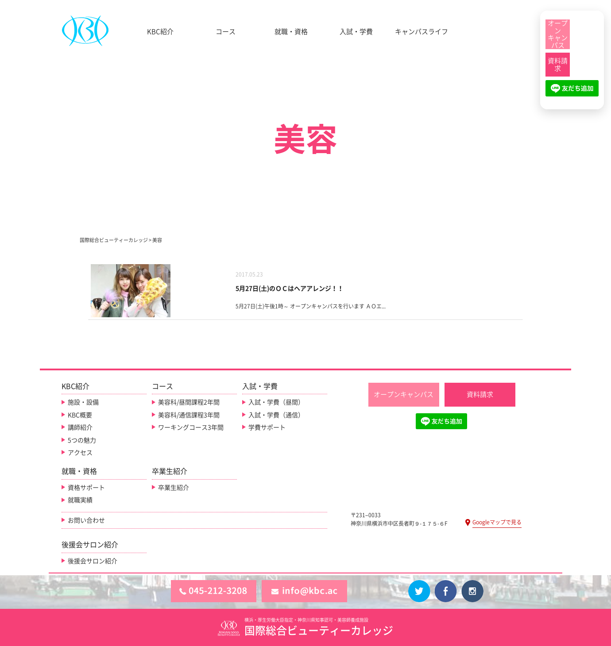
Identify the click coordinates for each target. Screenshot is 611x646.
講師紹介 (80, 427)
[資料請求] (557, 65)
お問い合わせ (86, 520)
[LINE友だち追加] (572, 92)
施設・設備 (83, 402)
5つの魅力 (82, 440)
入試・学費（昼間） (276, 402)
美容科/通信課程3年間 (189, 415)
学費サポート (267, 427)
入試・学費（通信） (276, 415)
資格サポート (86, 487)
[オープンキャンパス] (557, 34)
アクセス (80, 453)
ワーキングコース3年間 (191, 427)
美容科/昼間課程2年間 (189, 402)
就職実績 (80, 500)
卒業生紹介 (173, 487)
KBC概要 (80, 415)
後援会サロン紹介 (92, 561)
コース (226, 31)
